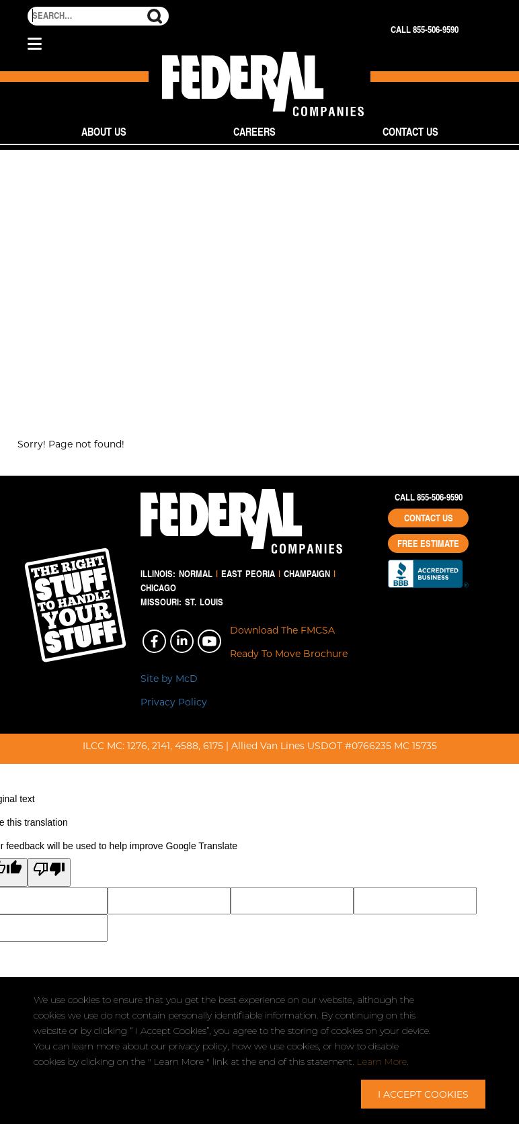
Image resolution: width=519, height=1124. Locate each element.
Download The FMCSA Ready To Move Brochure (289, 641)
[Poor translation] (49, 872)
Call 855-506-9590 (424, 29)
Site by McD (169, 678)
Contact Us (410, 131)
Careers (254, 131)
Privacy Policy (174, 701)
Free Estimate (428, 543)
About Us (103, 131)
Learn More (382, 1061)
